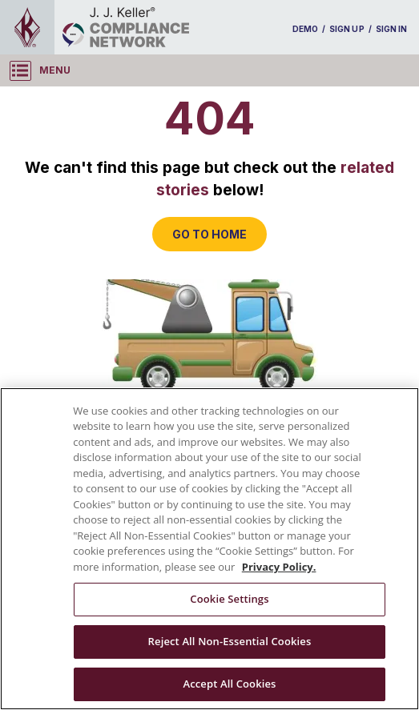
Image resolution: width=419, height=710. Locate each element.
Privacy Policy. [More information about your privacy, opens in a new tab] (279, 567)
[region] (209, 548)
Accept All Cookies (229, 683)
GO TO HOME (209, 234)
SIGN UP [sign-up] (346, 29)
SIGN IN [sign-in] (391, 29)
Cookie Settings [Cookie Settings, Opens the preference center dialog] (229, 599)
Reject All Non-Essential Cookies (230, 641)
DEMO (305, 29)
